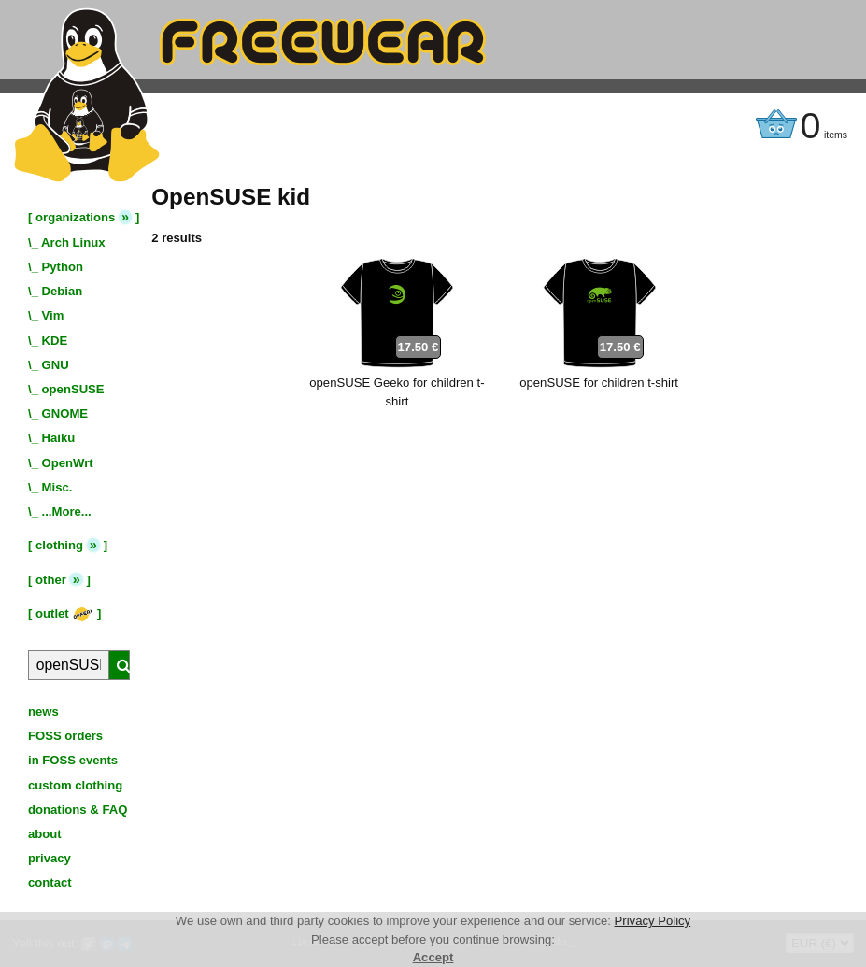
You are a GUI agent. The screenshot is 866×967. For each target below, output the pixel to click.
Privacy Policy (653, 921)
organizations (75, 217)
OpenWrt (67, 463)
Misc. (57, 487)
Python (62, 267)
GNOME (65, 413)
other (50, 580)
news (43, 711)
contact (50, 882)
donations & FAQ (77, 810)
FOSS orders (65, 736)
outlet (64, 613)
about (45, 834)
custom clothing (75, 785)
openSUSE (73, 389)
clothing (59, 545)
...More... (67, 512)
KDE (55, 341)
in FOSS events (73, 760)
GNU (55, 365)
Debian (62, 291)
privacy (49, 858)
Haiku (59, 438)
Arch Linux (73, 242)
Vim (53, 315)
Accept (433, 957)
